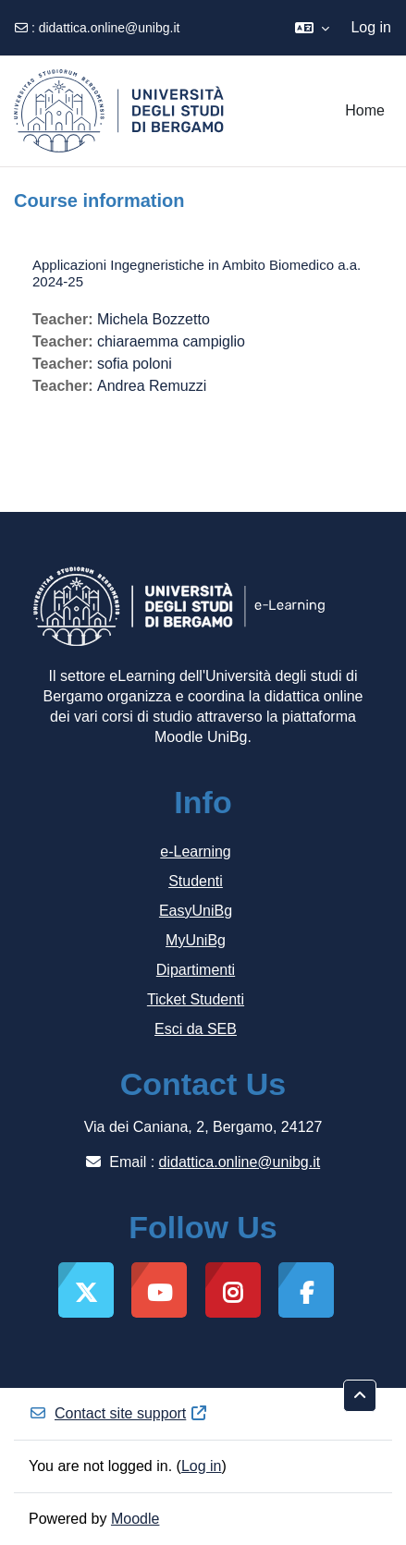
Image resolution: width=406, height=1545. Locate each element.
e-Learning (195, 851)
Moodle (135, 1519)
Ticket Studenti (195, 999)
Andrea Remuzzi (151, 386)
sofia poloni (134, 363)
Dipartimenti (195, 970)
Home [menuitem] (365, 110)
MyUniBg (196, 940)
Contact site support (118, 1413)
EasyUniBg (195, 910)
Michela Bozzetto (153, 319)
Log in (371, 27)
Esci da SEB (195, 1029)
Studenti (195, 881)
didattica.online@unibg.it (109, 27)
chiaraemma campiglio (171, 341)
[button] (312, 27)
